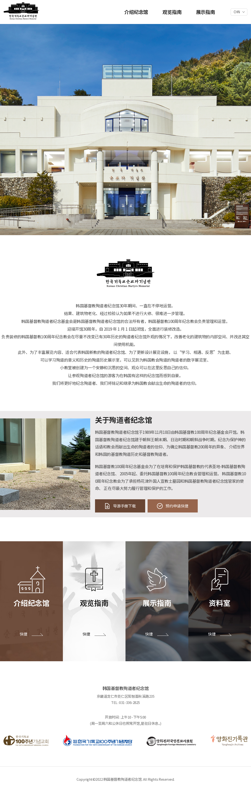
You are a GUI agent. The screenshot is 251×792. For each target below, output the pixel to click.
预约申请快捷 (177, 506)
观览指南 (171, 11)
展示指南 (205, 11)
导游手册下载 (124, 506)
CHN (237, 12)
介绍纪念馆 (136, 11)
